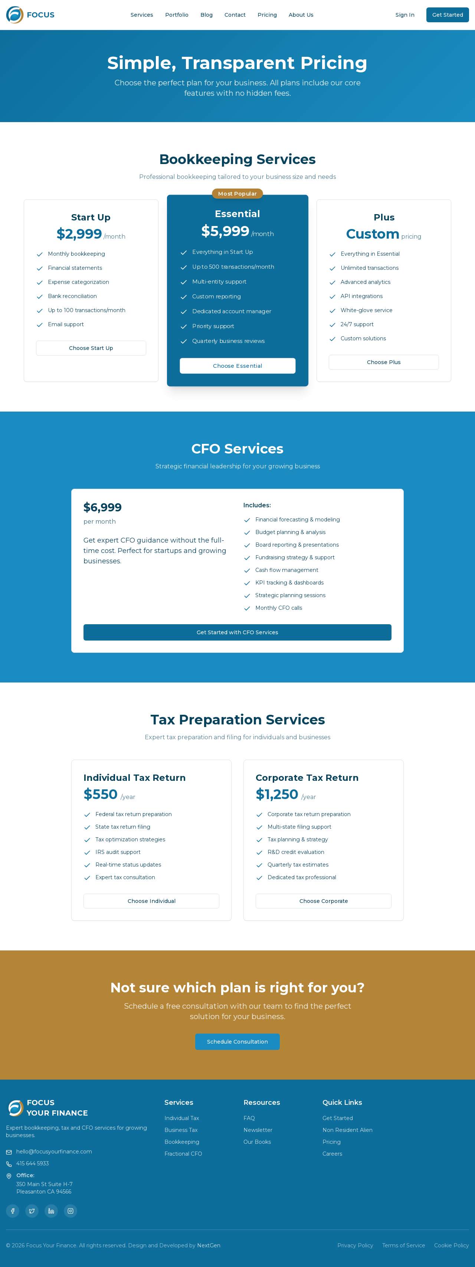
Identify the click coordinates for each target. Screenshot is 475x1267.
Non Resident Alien (347, 1130)
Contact (235, 15)
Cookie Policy (451, 1245)
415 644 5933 (32, 1163)
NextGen (208, 1245)
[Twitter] (32, 1211)
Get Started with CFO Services (237, 632)
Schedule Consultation (237, 1041)
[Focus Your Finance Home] (30, 15)
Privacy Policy (355, 1245)
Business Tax (180, 1130)
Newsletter (257, 1130)
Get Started (447, 15)
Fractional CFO (183, 1153)
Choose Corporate (323, 900)
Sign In (405, 15)
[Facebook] (12, 1211)
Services (142, 15)
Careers (332, 1153)
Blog (206, 15)
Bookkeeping (181, 1142)
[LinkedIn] (51, 1211)
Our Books (257, 1142)
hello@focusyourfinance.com (54, 1151)
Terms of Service (403, 1245)
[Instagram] (70, 1211)
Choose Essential (237, 365)
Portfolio (177, 15)
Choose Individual (152, 900)
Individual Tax (181, 1118)
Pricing (267, 15)
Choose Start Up (91, 348)
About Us (301, 15)
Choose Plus (384, 362)
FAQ (249, 1118)
